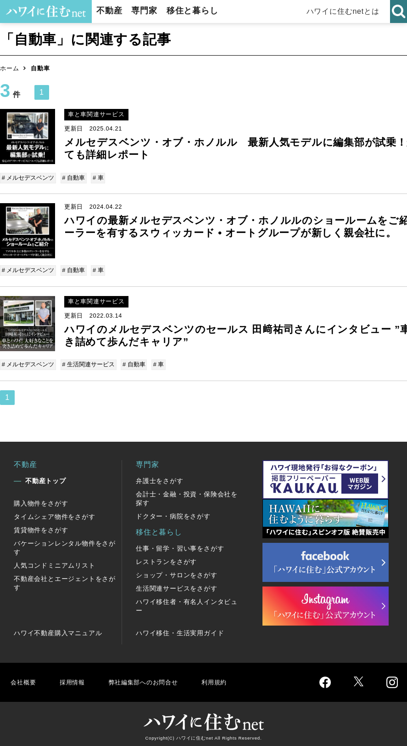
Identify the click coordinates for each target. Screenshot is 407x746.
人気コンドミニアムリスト (54, 561)
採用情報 (76, 678)
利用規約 (232, 678)
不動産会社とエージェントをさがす (65, 579)
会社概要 (24, 678)
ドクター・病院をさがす (173, 512)
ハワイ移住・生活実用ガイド (180, 629)
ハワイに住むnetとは (343, 11)
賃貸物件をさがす (41, 526)
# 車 (96, 177)
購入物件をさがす (41, 499)
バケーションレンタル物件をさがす (65, 544)
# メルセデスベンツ (28, 177)
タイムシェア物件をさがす (54, 513)
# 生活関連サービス (88, 362)
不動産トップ (45, 477)
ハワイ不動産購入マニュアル (58, 629)
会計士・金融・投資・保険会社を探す (187, 495)
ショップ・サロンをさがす (176, 571)
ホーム (9, 68)
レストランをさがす (166, 558)
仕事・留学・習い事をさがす (180, 544)
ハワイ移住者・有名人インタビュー (187, 602)
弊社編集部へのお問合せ (154, 678)
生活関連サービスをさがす (176, 584)
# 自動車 (73, 177)
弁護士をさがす (160, 477)
